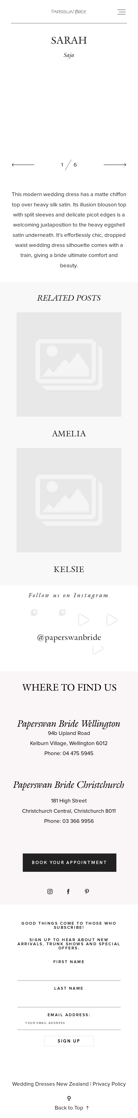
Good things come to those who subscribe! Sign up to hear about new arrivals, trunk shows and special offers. (68, 935)
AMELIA (69, 375)
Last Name (69, 988)
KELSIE (69, 511)
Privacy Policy (109, 1084)
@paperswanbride (69, 637)
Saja (69, 55)
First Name (69, 962)
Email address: (69, 1021)
